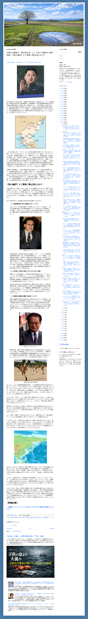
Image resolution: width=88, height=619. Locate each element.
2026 (62, 88)
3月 (63, 326)
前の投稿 (51, 528)
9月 (63, 312)
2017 (62, 108)
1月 (63, 330)
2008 (62, 337)
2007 (62, 340)
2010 (62, 333)
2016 (62, 110)
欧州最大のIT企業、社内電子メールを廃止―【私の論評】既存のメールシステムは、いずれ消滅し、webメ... (71, 280)
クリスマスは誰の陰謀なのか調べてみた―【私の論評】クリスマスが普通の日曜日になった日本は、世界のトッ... (71, 170)
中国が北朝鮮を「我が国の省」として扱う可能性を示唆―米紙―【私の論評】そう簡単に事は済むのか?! (71, 182)
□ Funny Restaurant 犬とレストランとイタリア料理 (37, 6)
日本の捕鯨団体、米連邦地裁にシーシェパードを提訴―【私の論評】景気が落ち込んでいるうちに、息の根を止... (71, 238)
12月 (63, 124)
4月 (63, 323)
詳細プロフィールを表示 (65, 82)
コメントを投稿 (13, 525)
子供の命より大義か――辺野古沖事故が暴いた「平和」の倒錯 (25, 536)
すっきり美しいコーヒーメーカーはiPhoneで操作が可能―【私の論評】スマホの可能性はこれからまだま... (71, 251)
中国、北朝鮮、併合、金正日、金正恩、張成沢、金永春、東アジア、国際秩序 (29, 517)
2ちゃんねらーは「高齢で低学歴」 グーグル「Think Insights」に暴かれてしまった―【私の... (71, 297)
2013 (62, 117)
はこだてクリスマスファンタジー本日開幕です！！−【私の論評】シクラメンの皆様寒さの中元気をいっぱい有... (71, 303)
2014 (62, 115)
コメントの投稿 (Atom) (15, 531)
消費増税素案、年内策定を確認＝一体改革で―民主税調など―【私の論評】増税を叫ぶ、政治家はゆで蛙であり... (71, 245)
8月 (63, 314)
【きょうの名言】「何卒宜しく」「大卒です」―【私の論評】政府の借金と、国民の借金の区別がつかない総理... (71, 208)
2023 (62, 95)
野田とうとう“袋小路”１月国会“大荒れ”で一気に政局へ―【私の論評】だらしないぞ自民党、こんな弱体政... (71, 257)
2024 (62, 93)
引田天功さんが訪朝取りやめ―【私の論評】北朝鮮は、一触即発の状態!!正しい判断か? (71, 151)
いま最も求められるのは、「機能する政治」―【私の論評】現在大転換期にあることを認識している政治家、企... (71, 201)
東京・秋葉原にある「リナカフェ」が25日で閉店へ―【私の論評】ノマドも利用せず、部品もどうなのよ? (71, 286)
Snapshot (61, 357)
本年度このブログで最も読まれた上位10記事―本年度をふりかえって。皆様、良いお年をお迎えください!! (71, 128)
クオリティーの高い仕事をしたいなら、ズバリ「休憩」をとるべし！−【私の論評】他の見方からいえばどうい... (71, 189)
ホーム (30, 528)
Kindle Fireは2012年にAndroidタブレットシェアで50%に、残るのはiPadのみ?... (71, 275)
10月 (63, 310)
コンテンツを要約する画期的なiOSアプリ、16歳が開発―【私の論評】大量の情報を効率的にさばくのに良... (71, 226)
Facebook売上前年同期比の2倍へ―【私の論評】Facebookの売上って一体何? (71, 220)
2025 (62, 90)
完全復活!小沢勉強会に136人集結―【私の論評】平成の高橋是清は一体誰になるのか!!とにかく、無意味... (71, 163)
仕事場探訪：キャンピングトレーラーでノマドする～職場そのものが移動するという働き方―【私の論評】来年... (71, 134)
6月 (63, 319)
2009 (62, 335)
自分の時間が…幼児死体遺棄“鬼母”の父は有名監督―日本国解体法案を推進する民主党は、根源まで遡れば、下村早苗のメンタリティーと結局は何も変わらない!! (34, 584)
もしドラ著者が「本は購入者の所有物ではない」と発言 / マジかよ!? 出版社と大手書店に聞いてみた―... (71, 157)
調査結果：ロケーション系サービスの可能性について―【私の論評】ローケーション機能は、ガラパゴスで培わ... (71, 214)
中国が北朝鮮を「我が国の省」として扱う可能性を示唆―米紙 (24, 62)
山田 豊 (63, 64)
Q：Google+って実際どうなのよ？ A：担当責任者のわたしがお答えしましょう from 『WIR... (71, 146)
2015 (62, 113)
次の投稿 (9, 528)
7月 (63, 317)
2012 (62, 119)
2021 (62, 99)
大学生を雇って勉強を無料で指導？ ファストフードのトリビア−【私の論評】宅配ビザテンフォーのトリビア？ (72, 195)
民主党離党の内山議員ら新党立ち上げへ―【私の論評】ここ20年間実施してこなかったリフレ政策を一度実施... (71, 140)
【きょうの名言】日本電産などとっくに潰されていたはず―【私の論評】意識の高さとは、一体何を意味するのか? (71, 176)
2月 (63, 328)
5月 (63, 321)
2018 (62, 106)
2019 (62, 104)
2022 (62, 97)
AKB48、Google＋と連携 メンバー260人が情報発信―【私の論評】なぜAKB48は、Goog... (71, 270)
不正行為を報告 (63, 344)
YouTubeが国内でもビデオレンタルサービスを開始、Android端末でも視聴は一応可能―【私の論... (71, 292)
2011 (62, 122)
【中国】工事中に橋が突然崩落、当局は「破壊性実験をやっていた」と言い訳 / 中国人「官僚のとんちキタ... (71, 264)
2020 (62, 102)
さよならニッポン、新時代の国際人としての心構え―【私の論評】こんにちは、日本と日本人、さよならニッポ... (71, 232)
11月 (63, 308)
